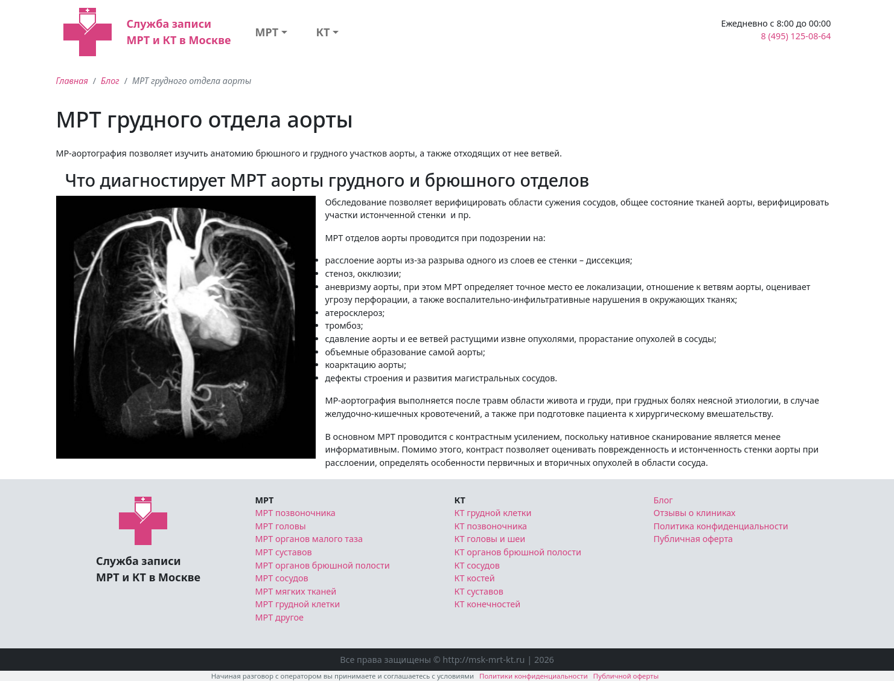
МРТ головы (280, 526)
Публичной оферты (626, 675)
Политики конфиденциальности (533, 675)
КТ (323, 32)
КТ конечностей (488, 604)
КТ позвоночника (491, 526)
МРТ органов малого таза (309, 538)
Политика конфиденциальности (721, 526)
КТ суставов (479, 591)
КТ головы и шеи (490, 538)
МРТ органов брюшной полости (322, 565)
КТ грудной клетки (493, 512)
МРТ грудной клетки (297, 604)
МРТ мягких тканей (296, 591)
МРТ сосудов (281, 578)
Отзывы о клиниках (695, 512)
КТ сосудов (477, 565)
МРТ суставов (283, 552)
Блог (110, 80)
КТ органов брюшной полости (518, 552)
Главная (72, 80)
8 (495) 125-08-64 (796, 36)
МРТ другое (279, 617)
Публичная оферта (693, 538)
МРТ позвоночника (295, 512)
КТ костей (475, 578)
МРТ (266, 32)
